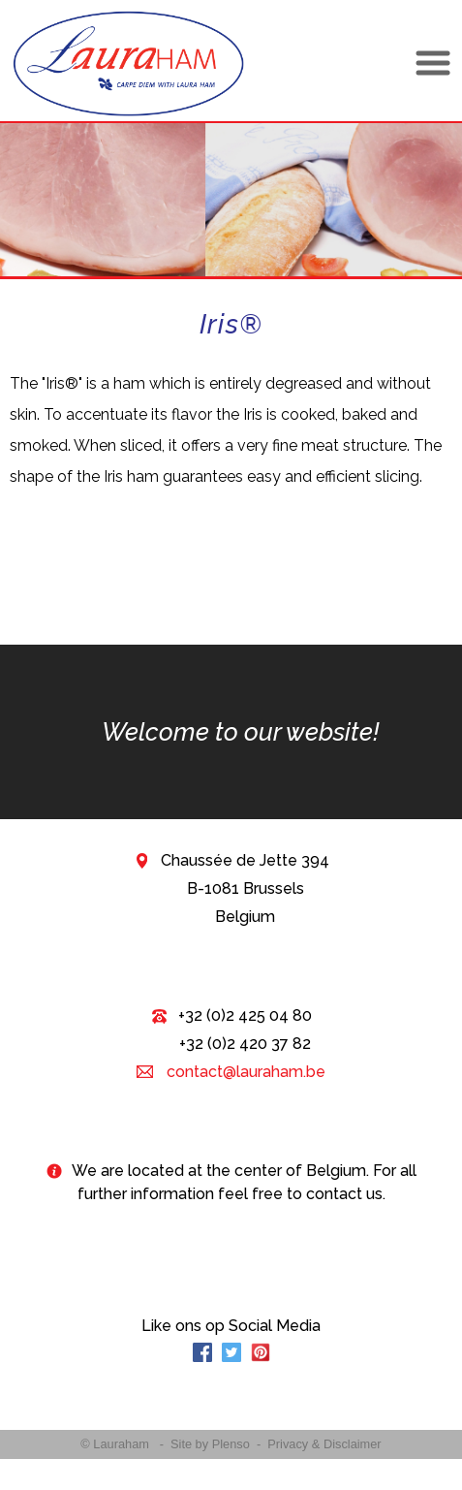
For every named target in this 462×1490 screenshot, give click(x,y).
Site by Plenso (210, 1444)
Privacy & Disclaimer (324, 1444)
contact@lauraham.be (244, 1071)
